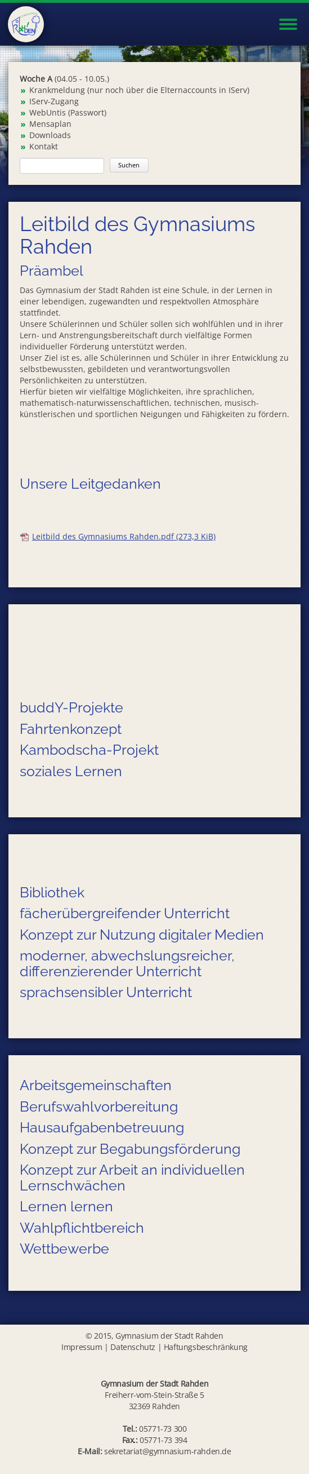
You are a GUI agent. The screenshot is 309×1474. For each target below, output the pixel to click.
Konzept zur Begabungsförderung (130, 1148)
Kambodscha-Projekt (89, 749)
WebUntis (47, 112)
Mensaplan (50, 123)
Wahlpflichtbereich (82, 1227)
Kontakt (43, 146)
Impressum (81, 1347)
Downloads (50, 135)
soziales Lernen (71, 771)
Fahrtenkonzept (71, 728)
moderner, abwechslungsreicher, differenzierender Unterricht (127, 963)
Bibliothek (52, 892)
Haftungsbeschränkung (206, 1347)
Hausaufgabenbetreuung (102, 1127)
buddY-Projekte (71, 707)
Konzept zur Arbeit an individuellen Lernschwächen (132, 1177)
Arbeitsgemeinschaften (96, 1085)
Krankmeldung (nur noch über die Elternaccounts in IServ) (139, 90)
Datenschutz (132, 1347)
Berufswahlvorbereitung (99, 1106)
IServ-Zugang (54, 101)
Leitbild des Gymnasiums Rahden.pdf (124, 536)
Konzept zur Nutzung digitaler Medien (142, 934)
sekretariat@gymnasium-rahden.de (167, 1451)
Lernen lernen (66, 1206)
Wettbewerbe (64, 1248)
